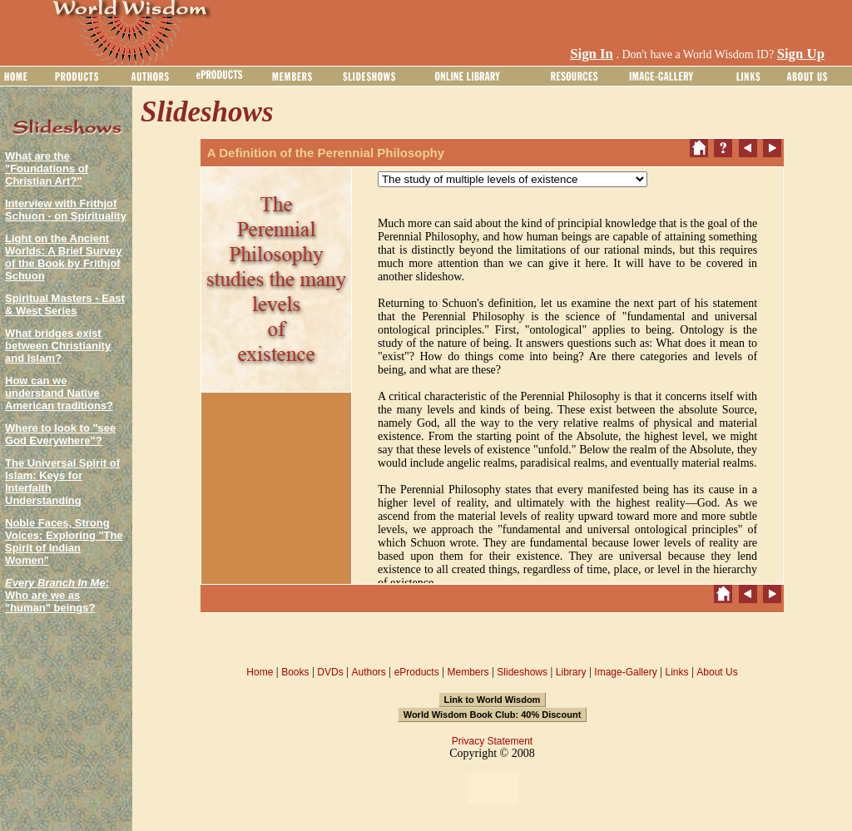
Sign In (591, 54)
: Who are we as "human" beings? (57, 595)
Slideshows (522, 672)
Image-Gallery (625, 672)
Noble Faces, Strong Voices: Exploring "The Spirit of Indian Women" (64, 541)
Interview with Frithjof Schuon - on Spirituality (65, 209)
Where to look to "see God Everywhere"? (60, 434)
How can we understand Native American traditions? (59, 393)
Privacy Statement (492, 741)
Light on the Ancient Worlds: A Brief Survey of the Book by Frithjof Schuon (63, 257)
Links (677, 672)
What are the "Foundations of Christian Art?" (46, 168)
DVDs (330, 672)
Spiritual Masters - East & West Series (65, 304)
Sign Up (801, 54)
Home (259, 672)
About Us (716, 672)
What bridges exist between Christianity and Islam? (58, 345)
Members (467, 672)
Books (295, 672)
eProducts (416, 672)
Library (571, 672)
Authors (368, 672)
